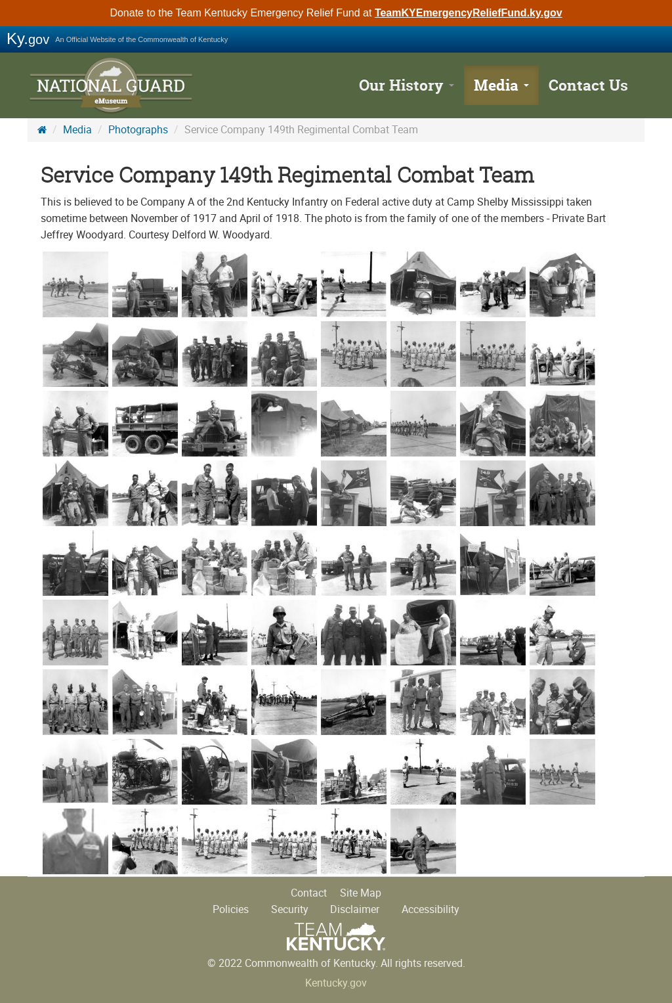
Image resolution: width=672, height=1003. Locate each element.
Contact (309, 893)
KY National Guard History (113, 85)
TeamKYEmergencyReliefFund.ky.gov (468, 12)
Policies (231, 909)
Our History (406, 85)
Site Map (360, 893)
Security (289, 909)
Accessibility (430, 909)
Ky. (28, 38)
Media (501, 85)
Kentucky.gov (336, 983)
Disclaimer (354, 909)
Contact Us (588, 85)
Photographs (138, 130)
